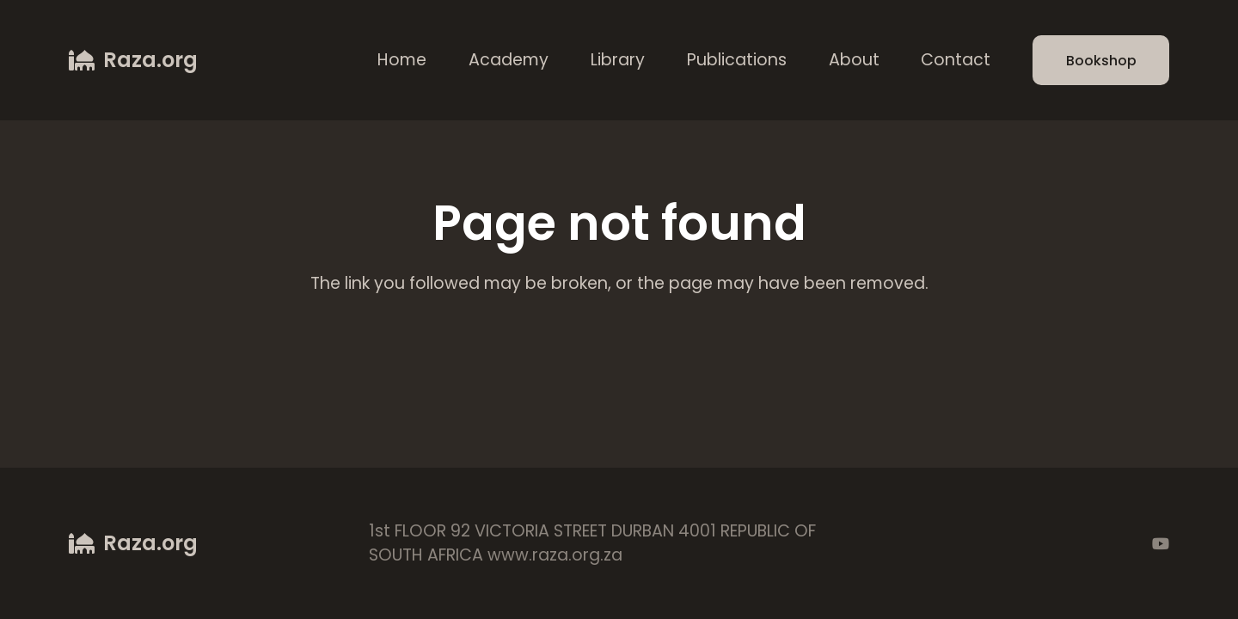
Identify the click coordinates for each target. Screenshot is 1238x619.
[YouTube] (1160, 543)
